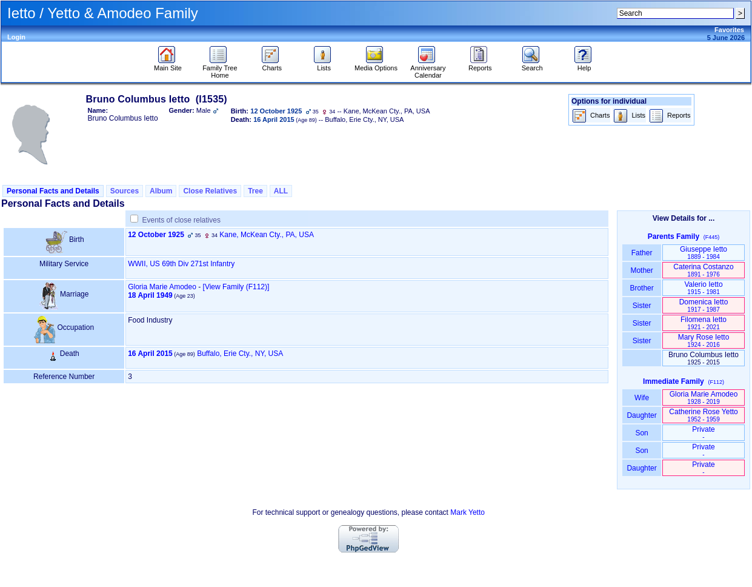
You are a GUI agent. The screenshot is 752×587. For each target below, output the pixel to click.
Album (161, 191)
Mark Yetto (467, 512)
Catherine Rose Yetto (703, 415)
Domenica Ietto (703, 305)
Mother (641, 270)
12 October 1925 (156, 234)
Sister (642, 305)
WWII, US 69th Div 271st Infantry (181, 264)
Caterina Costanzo (703, 270)
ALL (281, 191)
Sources (124, 191)
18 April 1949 (150, 295)
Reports (480, 65)
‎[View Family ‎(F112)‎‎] (236, 287)
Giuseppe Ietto (703, 252)
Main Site (168, 65)
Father (641, 253)
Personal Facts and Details (53, 191)
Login (16, 37)
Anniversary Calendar (427, 68)
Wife (642, 398)
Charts (272, 65)
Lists (324, 65)
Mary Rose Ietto (704, 340)
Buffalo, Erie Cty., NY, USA (240, 353)
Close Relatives (210, 191)
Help (584, 65)
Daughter (642, 415)
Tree (255, 191)
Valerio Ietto (703, 287)
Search (532, 65)
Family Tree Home (219, 68)
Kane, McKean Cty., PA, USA (266, 234)
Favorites (729, 29)
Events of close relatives (181, 220)
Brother (641, 288)
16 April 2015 (150, 353)
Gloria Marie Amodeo (162, 287)
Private (703, 432)
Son (641, 433)
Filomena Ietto (703, 322)
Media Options (376, 65)
